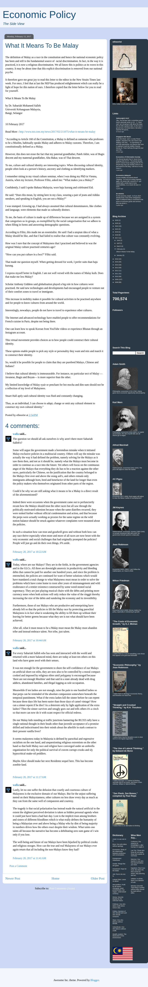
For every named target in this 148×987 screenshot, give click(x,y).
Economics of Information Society (128, 157)
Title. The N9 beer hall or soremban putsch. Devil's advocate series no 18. (129, 121)
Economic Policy (39, 14)
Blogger (94, 980)
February (120, 249)
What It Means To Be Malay (125, 252)
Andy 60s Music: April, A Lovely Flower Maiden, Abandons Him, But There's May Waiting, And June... (129, 140)
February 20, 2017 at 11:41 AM (29, 858)
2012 (117, 270)
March (119, 246)
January (120, 255)
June (118, 240)
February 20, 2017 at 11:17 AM (29, 777)
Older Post (97, 878)
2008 (117, 282)
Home (55, 878)
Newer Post (12, 878)
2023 (117, 229)
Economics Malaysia (123, 175)
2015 (117, 262)
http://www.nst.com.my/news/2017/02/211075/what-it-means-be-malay (57, 131)
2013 (117, 267)
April (118, 243)
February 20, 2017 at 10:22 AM (29, 551)
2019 (117, 232)
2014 (117, 265)
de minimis (120, 194)
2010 (117, 276)
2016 (117, 259)
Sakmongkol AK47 (122, 118)
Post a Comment (18, 866)
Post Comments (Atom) (62, 888)
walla (16, 433)
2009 (117, 279)
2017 (117, 238)
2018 (117, 235)
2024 (117, 226)
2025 (117, 223)
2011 (117, 273)
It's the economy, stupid (123, 196)
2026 (117, 220)
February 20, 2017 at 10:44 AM (29, 640)
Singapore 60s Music (123, 137)
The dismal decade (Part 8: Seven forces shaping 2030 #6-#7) (129, 160)
